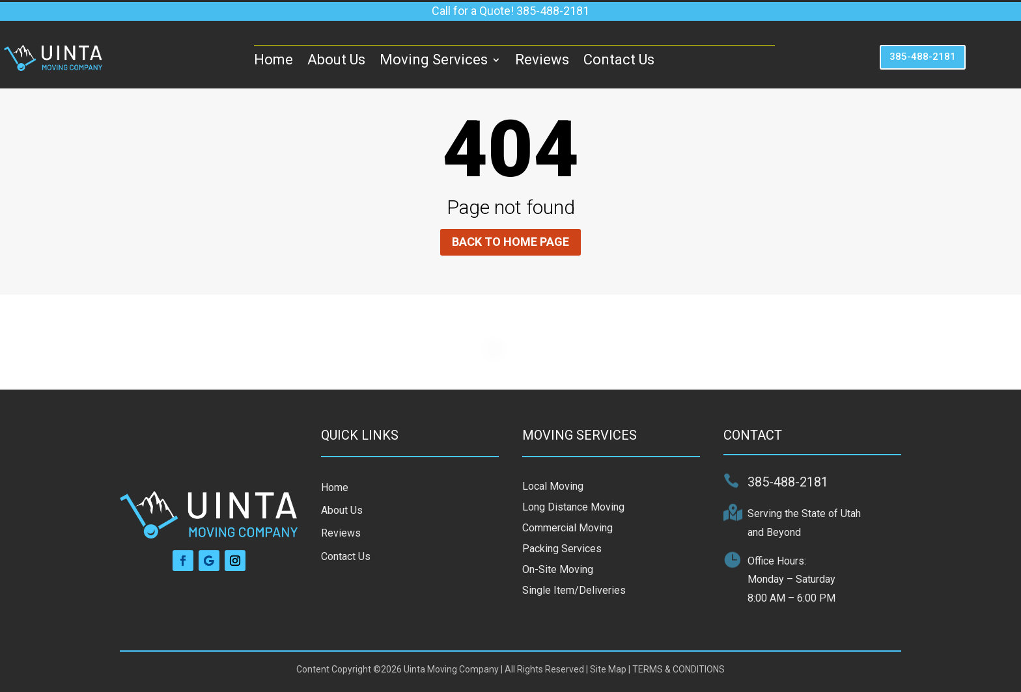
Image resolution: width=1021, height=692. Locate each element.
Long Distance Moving (573, 507)
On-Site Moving (557, 569)
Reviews (542, 59)
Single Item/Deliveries (574, 590)
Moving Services (434, 59)
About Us (336, 59)
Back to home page (510, 241)
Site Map (608, 669)
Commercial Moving (567, 528)
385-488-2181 (922, 56)
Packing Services (562, 548)
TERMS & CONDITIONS (678, 669)
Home (273, 59)
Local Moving (552, 486)
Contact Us (618, 59)
